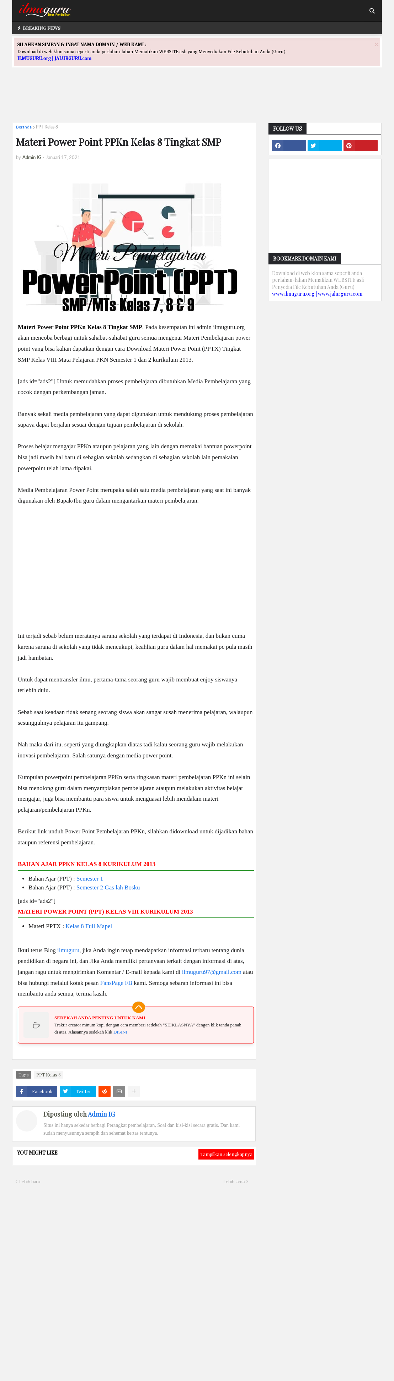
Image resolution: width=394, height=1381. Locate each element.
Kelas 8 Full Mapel (88, 926)
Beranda (24, 127)
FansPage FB (116, 983)
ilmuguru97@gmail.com (211, 972)
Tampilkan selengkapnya (226, 1154)
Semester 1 (89, 878)
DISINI (120, 1032)
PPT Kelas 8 (47, 127)
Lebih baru (29, 1181)
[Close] (376, 44)
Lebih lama (234, 1181)
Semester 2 (89, 887)
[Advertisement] (197, 101)
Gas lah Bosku (122, 887)
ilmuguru (68, 950)
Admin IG (101, 1114)
